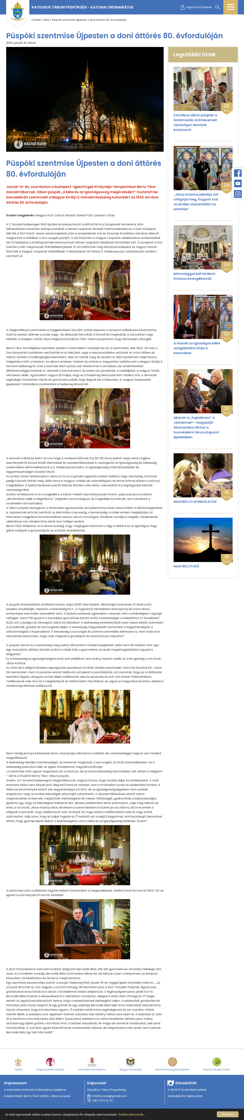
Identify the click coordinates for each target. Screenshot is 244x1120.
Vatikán (18, 1063)
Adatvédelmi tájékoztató (185, 1096)
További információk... (132, 1115)
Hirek (46, 20)
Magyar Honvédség (131, 1063)
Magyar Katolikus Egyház (50, 1063)
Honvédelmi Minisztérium (92, 1063)
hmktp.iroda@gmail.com (109, 1096)
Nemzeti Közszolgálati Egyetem (172, 1063)
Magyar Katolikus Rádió (216, 1063)
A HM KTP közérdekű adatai (186, 1090)
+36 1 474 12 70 (102, 1101)
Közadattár (186, 1083)
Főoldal (36, 20)
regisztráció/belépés (199, 7)
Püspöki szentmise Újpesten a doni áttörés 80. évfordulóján (89, 20)
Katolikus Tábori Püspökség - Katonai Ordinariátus (82, 7)
